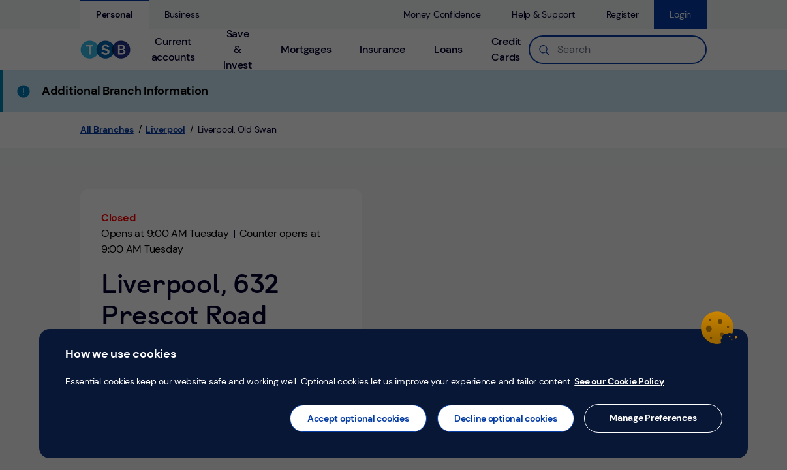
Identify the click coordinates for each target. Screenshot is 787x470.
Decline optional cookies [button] (505, 418)
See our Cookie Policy (619, 381)
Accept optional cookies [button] (358, 418)
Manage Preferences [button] (653, 418)
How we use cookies (120, 354)
